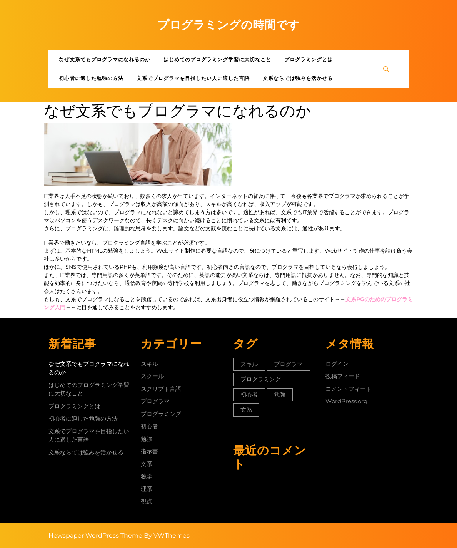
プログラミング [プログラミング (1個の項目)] (260, 379)
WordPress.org (346, 401)
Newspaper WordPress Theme (95, 535)
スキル (149, 363)
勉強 (146, 438)
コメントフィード (348, 388)
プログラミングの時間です (228, 24)
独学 (146, 476)
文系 (146, 464)
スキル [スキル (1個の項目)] (249, 364)
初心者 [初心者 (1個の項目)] (249, 394)
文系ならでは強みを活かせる (298, 78)
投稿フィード (342, 376)
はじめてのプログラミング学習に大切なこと (217, 59)
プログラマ (155, 401)
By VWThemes (167, 535)
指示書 (149, 451)
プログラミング (161, 413)
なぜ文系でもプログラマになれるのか (104, 59)
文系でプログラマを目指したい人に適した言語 (193, 78)
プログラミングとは (308, 59)
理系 (146, 489)
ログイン (337, 363)
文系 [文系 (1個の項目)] (246, 409)
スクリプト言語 (161, 388)
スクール (152, 376)
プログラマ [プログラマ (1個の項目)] (288, 364)
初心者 (149, 426)
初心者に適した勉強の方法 (91, 78)
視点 (146, 501)
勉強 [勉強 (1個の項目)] (279, 394)
